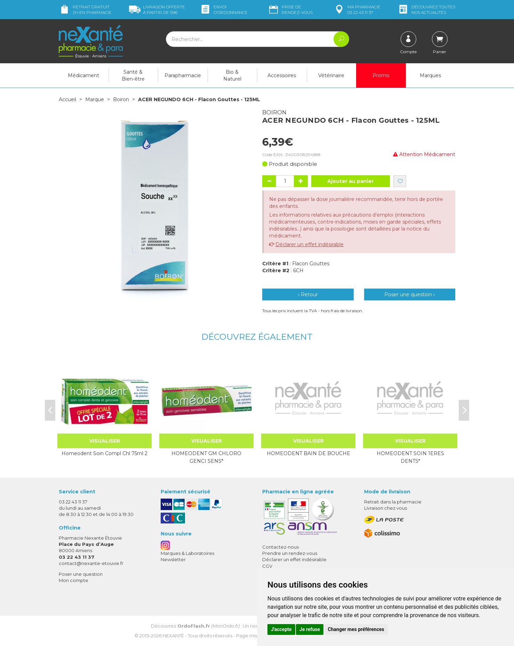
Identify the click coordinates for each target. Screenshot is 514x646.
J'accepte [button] (281, 629)
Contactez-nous (280, 547)
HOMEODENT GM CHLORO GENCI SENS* (206, 457)
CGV (267, 566)
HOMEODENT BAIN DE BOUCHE (308, 453)
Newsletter (173, 559)
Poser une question (81, 574)
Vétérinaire (331, 75)
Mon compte (73, 580)
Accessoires (281, 75)
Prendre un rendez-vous (289, 553)
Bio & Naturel (232, 75)
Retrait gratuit (85, 9)
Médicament (83, 75)
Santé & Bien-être (133, 75)
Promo (380, 75)
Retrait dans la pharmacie (392, 501)
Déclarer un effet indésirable (309, 244)
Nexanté (173, 635)
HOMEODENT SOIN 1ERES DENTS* (410, 457)
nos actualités (426, 9)
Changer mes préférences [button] (356, 629)
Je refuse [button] (309, 629)
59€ (157, 9)
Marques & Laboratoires (187, 553)
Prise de (290, 9)
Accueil (67, 99)
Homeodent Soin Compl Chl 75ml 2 (104, 453)
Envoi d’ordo (224, 9)
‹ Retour (308, 294)
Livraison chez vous (385, 508)
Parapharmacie (182, 75)
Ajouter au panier (350, 181)
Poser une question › (409, 294)
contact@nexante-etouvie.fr (91, 563)
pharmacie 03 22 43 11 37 (357, 9)
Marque (94, 99)
